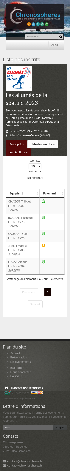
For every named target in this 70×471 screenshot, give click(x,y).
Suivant (35, 304)
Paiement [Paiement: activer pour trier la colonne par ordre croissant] (49, 193)
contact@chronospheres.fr (22, 461)
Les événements (20, 361)
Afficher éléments (35, 166)
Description (16, 144)
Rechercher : (36, 182)
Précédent (28, 292)
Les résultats (18, 152)
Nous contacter (20, 372)
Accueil (15, 353)
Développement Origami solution (19, 398)
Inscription (17, 367)
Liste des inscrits (42, 144)
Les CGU (16, 376)
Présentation (18, 357)
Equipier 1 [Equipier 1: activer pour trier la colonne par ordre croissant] (16, 193)
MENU (54, 45)
